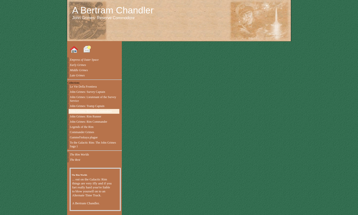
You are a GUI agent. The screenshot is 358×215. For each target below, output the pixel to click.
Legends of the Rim (81, 127)
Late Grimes (77, 75)
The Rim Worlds (79, 154)
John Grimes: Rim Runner (85, 116)
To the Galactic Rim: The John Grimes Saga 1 (93, 144)
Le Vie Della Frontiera (83, 86)
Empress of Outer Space (84, 59)
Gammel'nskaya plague (84, 137)
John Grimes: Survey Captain (87, 92)
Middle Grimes (79, 70)
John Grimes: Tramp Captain (87, 106)
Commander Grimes (82, 132)
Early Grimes (78, 65)
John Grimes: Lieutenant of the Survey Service (93, 99)
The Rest (75, 159)
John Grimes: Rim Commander (88, 121)
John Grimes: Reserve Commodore (91, 111)
